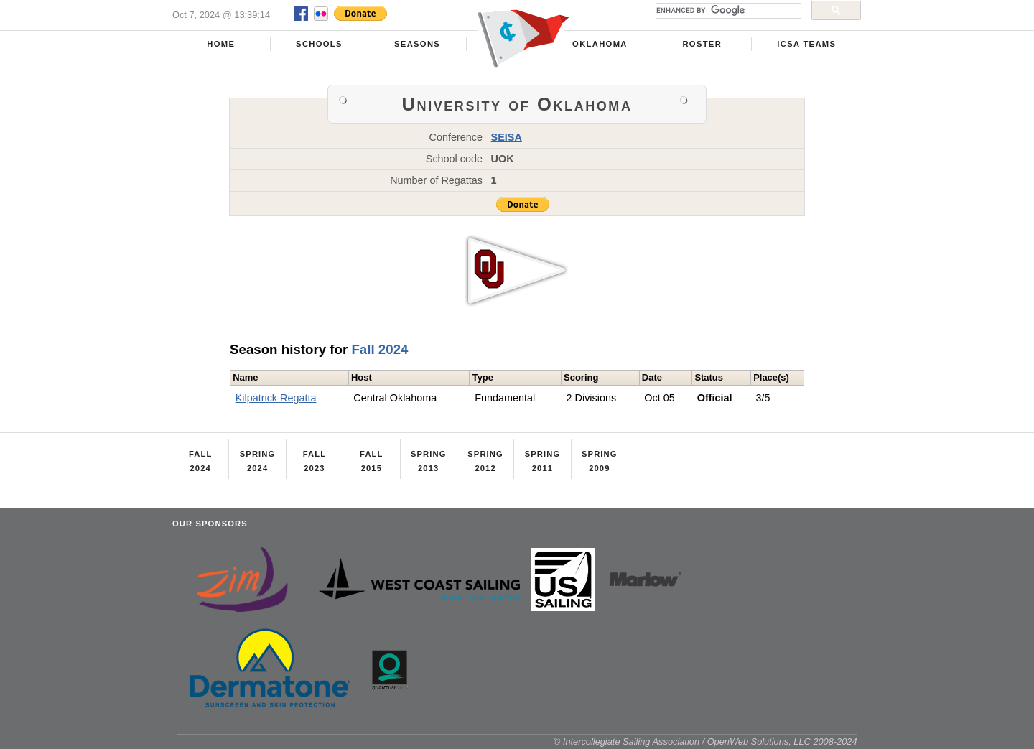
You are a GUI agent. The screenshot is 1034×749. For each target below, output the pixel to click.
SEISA (506, 137)
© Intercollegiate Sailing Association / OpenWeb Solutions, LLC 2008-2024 (705, 741)
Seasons (417, 43)
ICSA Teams (806, 43)
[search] (727, 10)
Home (221, 43)
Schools (319, 43)
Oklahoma (600, 43)
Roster (702, 43)
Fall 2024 (379, 349)
